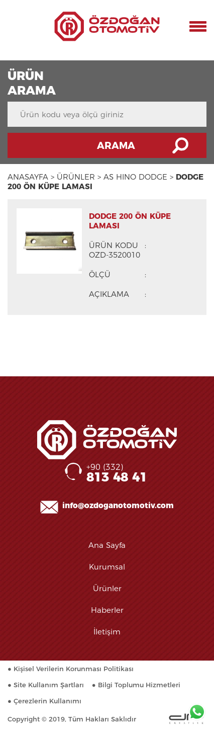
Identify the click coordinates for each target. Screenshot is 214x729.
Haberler (107, 610)
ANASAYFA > (31, 177)
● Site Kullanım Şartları (46, 685)
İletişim (107, 631)
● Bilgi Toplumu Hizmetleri (136, 685)
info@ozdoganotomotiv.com (118, 505)
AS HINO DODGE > (138, 177)
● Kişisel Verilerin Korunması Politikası (71, 669)
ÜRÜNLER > (79, 177)
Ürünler (107, 588)
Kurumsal (107, 567)
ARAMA (116, 145)
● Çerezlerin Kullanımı (44, 701)
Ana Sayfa (107, 545)
